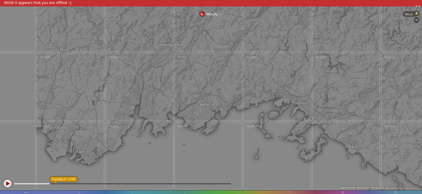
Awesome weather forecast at (377, 187)
